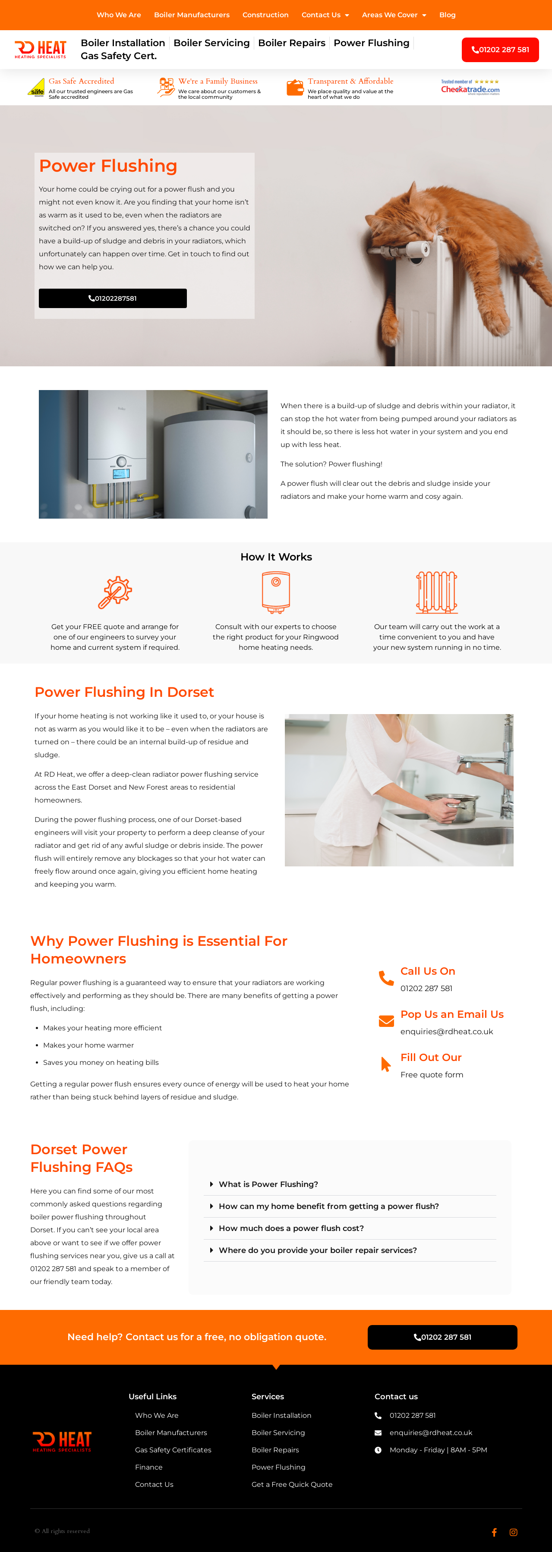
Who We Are (119, 15)
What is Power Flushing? (268, 1184)
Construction (266, 15)
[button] (350, 1185)
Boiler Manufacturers (192, 15)
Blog (447, 15)
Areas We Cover (394, 15)
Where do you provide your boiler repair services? (318, 1250)
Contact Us (325, 15)
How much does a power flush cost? (291, 1228)
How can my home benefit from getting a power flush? (329, 1206)
